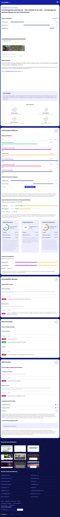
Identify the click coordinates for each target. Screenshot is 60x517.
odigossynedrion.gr (5, 475)
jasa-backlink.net (34, 496)
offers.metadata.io (5, 496)
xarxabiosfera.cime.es (6, 484)
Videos (2, 501)
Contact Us (13, 501)
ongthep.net (33, 487)
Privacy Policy (4, 505)
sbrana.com (33, 481)
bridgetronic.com (5, 490)
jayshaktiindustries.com (6, 478)
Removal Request (17, 503)
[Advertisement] (30, 34)
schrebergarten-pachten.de (10, 8)
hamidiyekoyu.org (35, 478)
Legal (18, 501)
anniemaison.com (35, 475)
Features (7, 501)
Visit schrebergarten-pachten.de (12, 71)
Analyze (20, 509)
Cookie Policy (12, 505)
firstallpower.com (35, 484)
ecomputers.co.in (5, 487)
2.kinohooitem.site (5, 481)
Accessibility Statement (6, 503)
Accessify (6, 2)
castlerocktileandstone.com (37, 490)
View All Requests (30, 186)
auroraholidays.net (5, 493)
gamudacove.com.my (35, 493)
